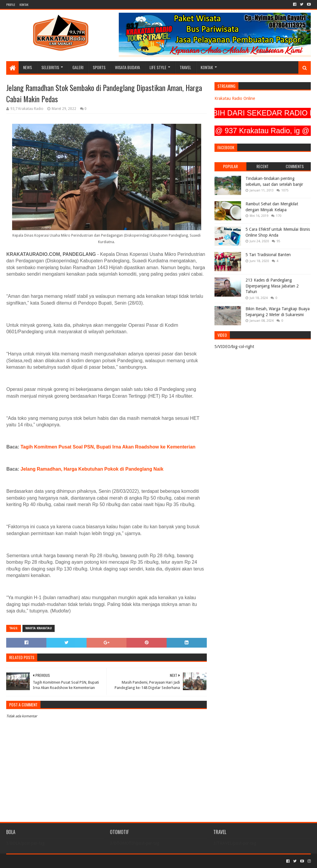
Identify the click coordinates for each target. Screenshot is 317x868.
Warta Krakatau (38, 628)
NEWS (27, 67)
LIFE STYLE (157, 67)
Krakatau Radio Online (234, 98)
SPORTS (99, 67)
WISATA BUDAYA (127, 67)
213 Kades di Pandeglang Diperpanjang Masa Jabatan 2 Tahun (272, 286)
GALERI (77, 67)
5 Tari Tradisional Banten (268, 254)
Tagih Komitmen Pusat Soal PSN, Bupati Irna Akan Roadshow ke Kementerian (107, 446)
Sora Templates (39, 861)
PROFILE (10, 4)
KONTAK (23, 4)
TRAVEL (185, 67)
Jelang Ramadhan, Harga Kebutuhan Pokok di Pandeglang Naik (91, 469)
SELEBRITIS (50, 67)
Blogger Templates (73, 861)
